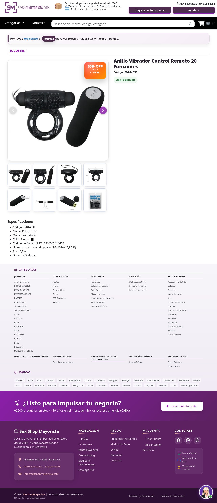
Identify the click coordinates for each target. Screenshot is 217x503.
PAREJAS (18, 338)
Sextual (137, 385)
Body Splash (96, 290)
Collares (171, 286)
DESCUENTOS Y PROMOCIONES (31, 356)
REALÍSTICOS (20, 302)
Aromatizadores (98, 302)
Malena (196, 380)
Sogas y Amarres (175, 326)
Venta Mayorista (88, 449)
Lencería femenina (137, 286)
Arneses (171, 330)
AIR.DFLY (20, 380)
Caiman (50, 380)
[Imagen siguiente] (103, 110)
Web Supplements (189, 385)
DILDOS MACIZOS (22, 286)
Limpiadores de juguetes (102, 298)
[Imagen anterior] (13, 110)
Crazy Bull (100, 380)
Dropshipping (86, 455)
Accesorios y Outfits (177, 282)
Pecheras (172, 318)
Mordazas (172, 314)
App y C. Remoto (21, 282)
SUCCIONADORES (22, 310)
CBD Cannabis (59, 298)
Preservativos (174, 366)
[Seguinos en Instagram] (188, 440)
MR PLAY (52, 385)
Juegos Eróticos (136, 362)
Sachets (56, 302)
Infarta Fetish (153, 380)
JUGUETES (17, 51)
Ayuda (192, 10)
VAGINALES (19, 334)
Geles (55, 294)
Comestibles (58, 290)
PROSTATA (18, 326)
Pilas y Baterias (175, 362)
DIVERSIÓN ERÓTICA (140, 356)
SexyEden (149, 385)
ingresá (49, 38)
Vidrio (17, 314)
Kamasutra (184, 380)
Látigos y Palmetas (176, 302)
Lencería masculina (138, 290)
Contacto (116, 460)
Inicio (83, 439)
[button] (190, 24)
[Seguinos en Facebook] (178, 440)
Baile (30, 380)
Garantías (116, 455)
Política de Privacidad (172, 496)
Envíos (114, 449)
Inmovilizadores (175, 294)
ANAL (16, 330)
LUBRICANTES (60, 276)
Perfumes (95, 282)
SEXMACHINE (20, 306)
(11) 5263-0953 (51, 466)
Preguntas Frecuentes (124, 438)
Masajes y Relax (98, 294)
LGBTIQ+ (172, 306)
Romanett (101, 385)
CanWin (61, 380)
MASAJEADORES (21, 290)
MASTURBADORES (22, 294)
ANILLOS (18, 318)
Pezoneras (172, 322)
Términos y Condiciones (142, 496)
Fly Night (126, 380)
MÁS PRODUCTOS (177, 356)
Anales (56, 286)
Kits (169, 298)
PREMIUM (18, 347)
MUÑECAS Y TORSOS (23, 351)
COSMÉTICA (97, 276)
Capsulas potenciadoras (63, 362)
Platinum (64, 385)
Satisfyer (115, 385)
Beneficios (149, 450)
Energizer (113, 380)
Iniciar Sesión (152, 444)
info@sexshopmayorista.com (41, 473)
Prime (90, 385)
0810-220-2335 (33, 466)
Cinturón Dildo (174, 334)
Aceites (56, 282)
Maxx (18, 385)
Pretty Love (78, 385)
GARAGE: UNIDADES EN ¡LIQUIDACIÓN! (104, 358)
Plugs (16, 322)
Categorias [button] (14, 23)
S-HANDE (163, 385)
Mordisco (39, 385)
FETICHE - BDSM (176, 276)
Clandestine (74, 380)
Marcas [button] (39, 23)
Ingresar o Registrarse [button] (150, 10)
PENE (16, 342)
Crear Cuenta (152, 439)
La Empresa (85, 444)
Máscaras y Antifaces (177, 310)
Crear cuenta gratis (181, 406)
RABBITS (18, 298)
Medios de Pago (120, 444)
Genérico (139, 380)
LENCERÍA (134, 276)
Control (88, 380)
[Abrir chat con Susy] (206, 492)
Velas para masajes (99, 286)
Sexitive (126, 385)
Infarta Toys (169, 380)
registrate (31, 38)
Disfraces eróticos (137, 282)
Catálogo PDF (86, 470)
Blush (39, 380)
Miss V (28, 385)
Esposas (171, 290)
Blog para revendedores (86, 462)
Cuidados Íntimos (99, 306)
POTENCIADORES (62, 356)
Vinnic (174, 385)
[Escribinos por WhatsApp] (197, 440)
